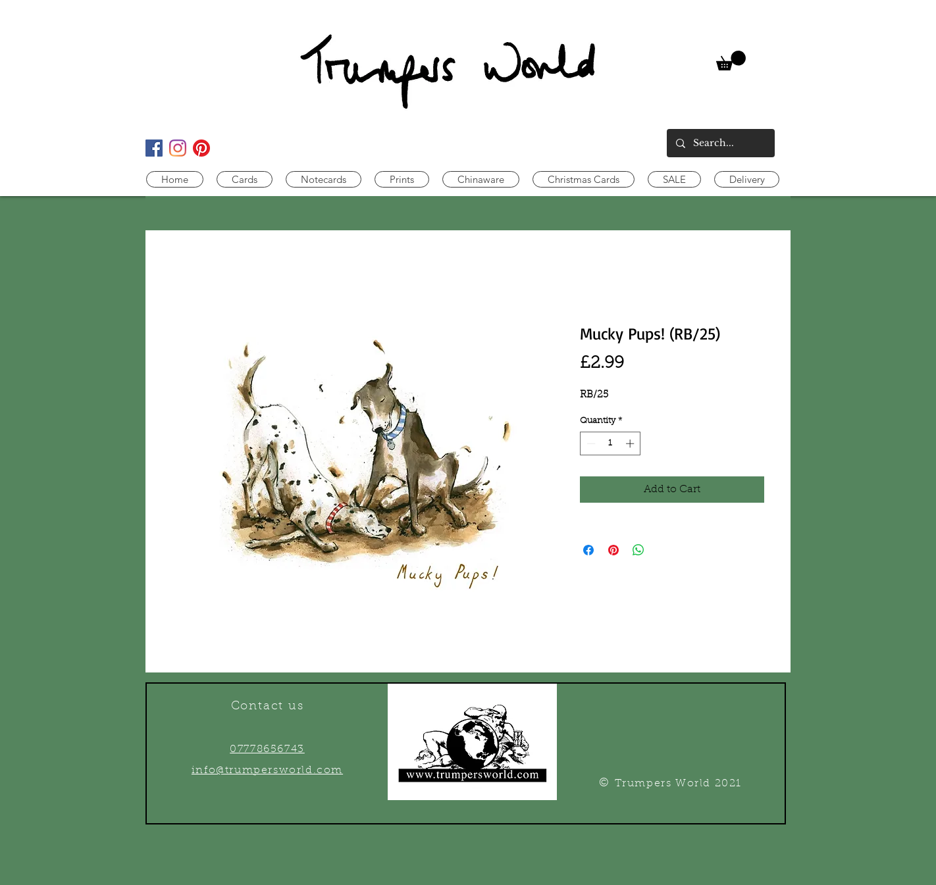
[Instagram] (177, 148)
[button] (245, 179)
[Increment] (631, 443)
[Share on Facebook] (588, 550)
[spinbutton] (610, 443)
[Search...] (720, 143)
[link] (731, 60)
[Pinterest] (201, 148)
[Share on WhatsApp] (638, 550)
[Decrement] (590, 443)
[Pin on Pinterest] (613, 550)
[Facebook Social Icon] (154, 148)
